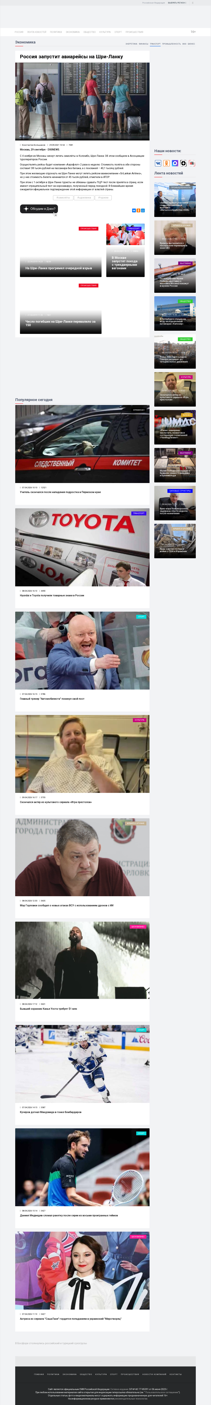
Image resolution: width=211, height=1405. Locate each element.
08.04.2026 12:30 (28, 901)
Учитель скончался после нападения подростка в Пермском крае (60, 492)
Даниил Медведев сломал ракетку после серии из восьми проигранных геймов (69, 1215)
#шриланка (84, 197)
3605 (42, 901)
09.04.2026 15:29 (169, 504)
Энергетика (131, 44)
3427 (42, 1211)
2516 (183, 352)
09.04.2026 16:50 (169, 314)
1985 (183, 544)
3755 (42, 797)
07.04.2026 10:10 (28, 487)
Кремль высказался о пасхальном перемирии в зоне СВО (173, 245)
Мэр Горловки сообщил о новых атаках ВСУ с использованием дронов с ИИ (66, 905)
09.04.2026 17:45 (169, 239)
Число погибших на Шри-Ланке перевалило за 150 (61, 323)
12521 (42, 487)
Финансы (143, 44)
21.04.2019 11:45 (35, 315)
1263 (183, 426)
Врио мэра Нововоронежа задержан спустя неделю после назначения (174, 511)
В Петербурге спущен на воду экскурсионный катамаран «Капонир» (173, 321)
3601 (42, 1004)
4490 (42, 591)
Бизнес (191, 44)
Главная (39, 1374)
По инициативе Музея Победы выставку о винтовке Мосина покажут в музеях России (174, 282)
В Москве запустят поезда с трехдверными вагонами (124, 263)
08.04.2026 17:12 (28, 1004)
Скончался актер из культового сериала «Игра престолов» (56, 802)
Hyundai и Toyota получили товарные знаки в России (52, 595)
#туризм (103, 197)
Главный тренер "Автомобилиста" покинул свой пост (52, 698)
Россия (19, 32)
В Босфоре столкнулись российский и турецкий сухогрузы (51, 1343)
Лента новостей (36, 32)
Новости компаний (154, 1374)
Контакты (176, 1374)
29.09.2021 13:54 (56, 145)
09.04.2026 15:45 (169, 466)
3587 (42, 1107)
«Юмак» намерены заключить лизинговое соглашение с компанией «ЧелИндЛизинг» (173, 434)
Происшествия (134, 32)
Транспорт (154, 44)
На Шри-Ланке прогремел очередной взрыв (59, 268)
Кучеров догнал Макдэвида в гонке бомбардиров (50, 1112)
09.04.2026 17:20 (169, 274)
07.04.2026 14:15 (28, 1107)
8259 (48, 261)
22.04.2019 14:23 (35, 261)
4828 (183, 274)
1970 (183, 239)
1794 (183, 314)
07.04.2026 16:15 (28, 694)
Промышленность (171, 44)
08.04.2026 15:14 (28, 1211)
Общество (89, 32)
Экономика (73, 32)
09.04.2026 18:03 (169, 198)
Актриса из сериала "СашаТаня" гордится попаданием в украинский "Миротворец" (70, 1318)
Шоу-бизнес (138, 926)
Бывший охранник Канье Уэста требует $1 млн (48, 1008)
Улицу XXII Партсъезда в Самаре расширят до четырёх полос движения (174, 359)
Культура (105, 32)
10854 (135, 251)
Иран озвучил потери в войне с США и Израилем (173, 550)
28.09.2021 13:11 (121, 251)
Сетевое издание (119, 1389)
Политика (56, 32)
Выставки (185, 263)
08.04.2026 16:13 (28, 591)
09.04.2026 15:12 (169, 544)
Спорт (118, 32)
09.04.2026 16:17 (28, 797)
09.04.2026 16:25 (169, 352)
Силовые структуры (180, 491)
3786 (42, 694)
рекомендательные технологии (130, 1398)
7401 (48, 315)
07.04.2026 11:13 (28, 1314)
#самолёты (63, 197)
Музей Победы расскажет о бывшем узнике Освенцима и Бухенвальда (175, 473)
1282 (183, 504)
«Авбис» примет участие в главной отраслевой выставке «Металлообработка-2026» (174, 206)
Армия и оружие (135, 823)
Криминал (138, 410)
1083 (183, 198)
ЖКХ (184, 44)
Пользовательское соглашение (161, 1392)
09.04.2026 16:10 (169, 426)
